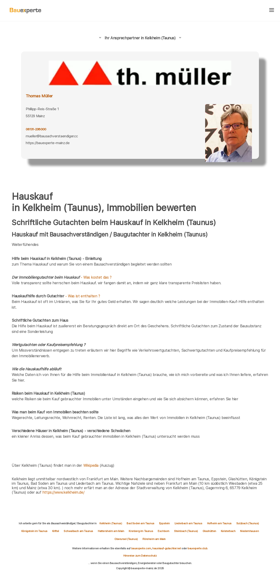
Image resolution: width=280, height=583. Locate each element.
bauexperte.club (197, 548)
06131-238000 (36, 129)
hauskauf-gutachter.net (166, 548)
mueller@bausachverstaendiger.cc (52, 136)
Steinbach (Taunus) (186, 531)
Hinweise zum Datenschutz (139, 555)
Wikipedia (91, 465)
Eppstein (164, 523)
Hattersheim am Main (111, 531)
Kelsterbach (228, 531)
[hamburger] (272, 10)
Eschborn (163, 531)
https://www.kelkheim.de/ (63, 492)
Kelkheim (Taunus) (110, 523)
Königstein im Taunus (34, 531)
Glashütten (209, 531)
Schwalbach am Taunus (78, 531)
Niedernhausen (249, 531)
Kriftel (55, 531)
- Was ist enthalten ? (56, 296)
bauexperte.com (141, 548)
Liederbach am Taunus (188, 523)
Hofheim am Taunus (219, 523)
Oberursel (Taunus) (126, 539)
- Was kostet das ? (62, 277)
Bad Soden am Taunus (140, 523)
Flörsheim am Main (154, 539)
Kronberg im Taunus (141, 531)
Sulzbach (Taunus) (247, 523)
